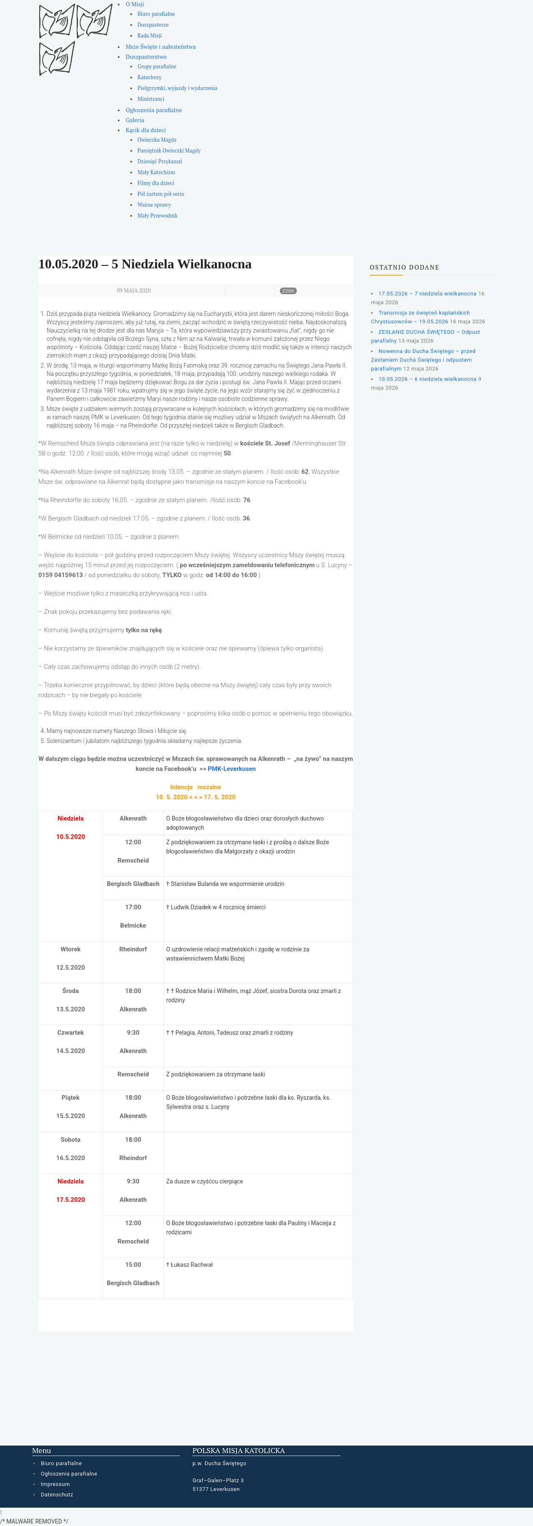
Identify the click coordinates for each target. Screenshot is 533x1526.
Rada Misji (149, 35)
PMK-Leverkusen (232, 769)
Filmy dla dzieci (155, 183)
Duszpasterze (153, 24)
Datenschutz (57, 1494)
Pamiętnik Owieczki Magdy (168, 150)
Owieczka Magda (157, 139)
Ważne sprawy (154, 204)
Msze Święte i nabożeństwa (161, 46)
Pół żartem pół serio (160, 194)
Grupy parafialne (156, 66)
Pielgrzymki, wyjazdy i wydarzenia (177, 88)
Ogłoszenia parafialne (154, 110)
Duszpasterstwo (146, 56)
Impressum (55, 1484)
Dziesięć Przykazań (159, 161)
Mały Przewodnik (157, 215)
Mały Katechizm (156, 172)
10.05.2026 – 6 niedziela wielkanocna (428, 379)
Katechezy (149, 77)
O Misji (135, 4)
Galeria (135, 120)
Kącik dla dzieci (146, 130)
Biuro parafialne (156, 14)
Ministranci (150, 99)
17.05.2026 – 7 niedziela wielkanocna (428, 293)
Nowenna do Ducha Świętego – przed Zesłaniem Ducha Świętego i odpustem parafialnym (423, 360)
